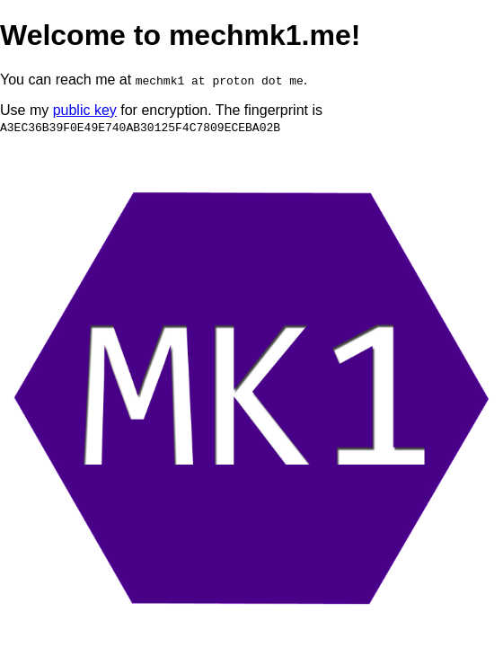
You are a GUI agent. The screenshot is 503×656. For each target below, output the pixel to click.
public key (85, 110)
